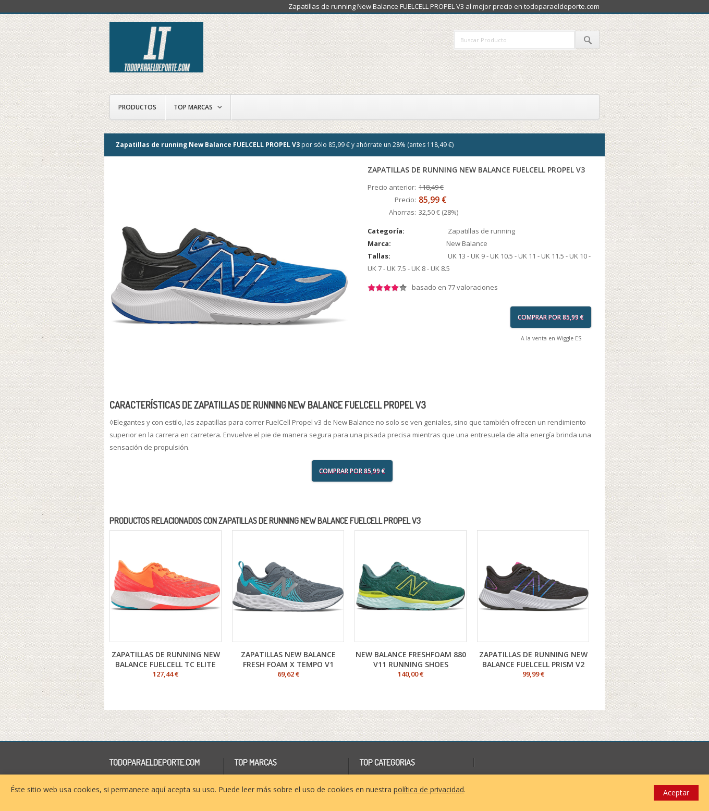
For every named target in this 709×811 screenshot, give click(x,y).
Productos (137, 107)
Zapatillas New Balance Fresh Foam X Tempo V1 (288, 659)
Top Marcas (193, 107)
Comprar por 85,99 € (551, 317)
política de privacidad (429, 789)
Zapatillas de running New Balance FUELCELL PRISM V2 (533, 659)
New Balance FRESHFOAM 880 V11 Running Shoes (411, 659)
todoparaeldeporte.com (200, 47)
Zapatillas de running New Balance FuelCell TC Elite (166, 659)
